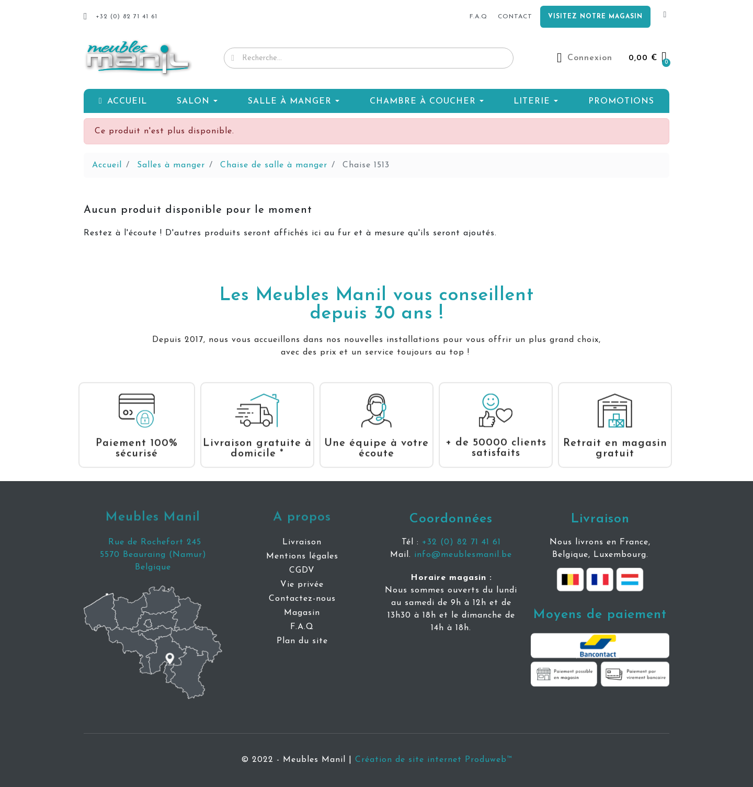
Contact (515, 17)
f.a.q (478, 17)
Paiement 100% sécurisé (137, 438)
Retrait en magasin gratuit (615, 438)
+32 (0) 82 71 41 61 (461, 542)
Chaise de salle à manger (273, 165)
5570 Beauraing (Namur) (153, 555)
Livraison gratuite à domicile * (257, 438)
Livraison (600, 519)
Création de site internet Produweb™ (433, 760)
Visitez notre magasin (595, 17)
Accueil (107, 165)
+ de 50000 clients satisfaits (496, 437)
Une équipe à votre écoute (376, 438)
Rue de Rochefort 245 (153, 542)
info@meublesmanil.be (463, 555)
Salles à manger (171, 165)
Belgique (153, 567)
